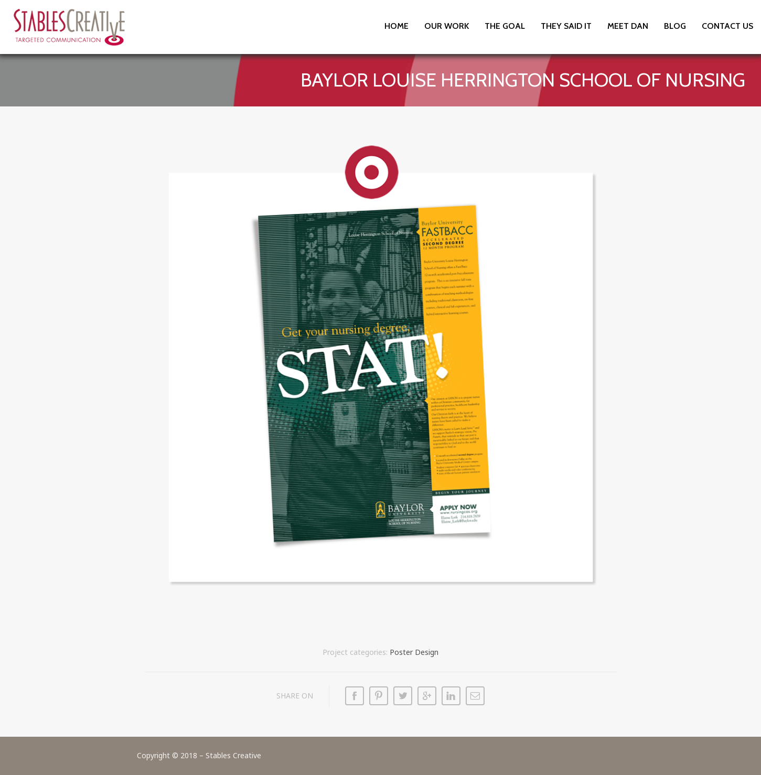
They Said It (566, 26)
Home (396, 26)
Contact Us (727, 26)
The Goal (505, 26)
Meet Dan (627, 26)
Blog (675, 26)
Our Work (446, 26)
